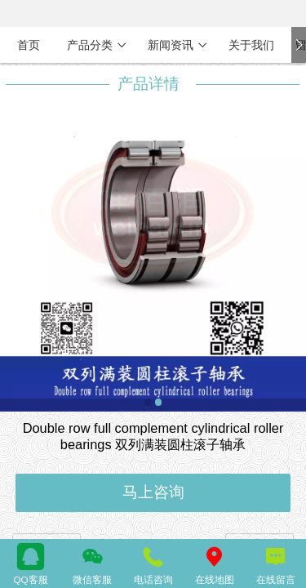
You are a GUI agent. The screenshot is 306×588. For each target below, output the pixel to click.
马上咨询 (153, 492)
